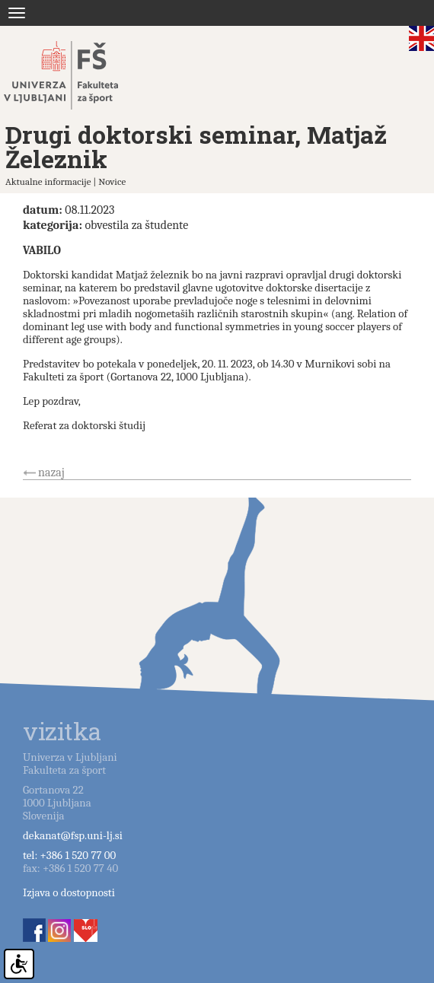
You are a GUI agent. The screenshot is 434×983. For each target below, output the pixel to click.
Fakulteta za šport (78, 75)
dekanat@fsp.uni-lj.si (73, 835)
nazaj (51, 472)
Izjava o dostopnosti (69, 892)
